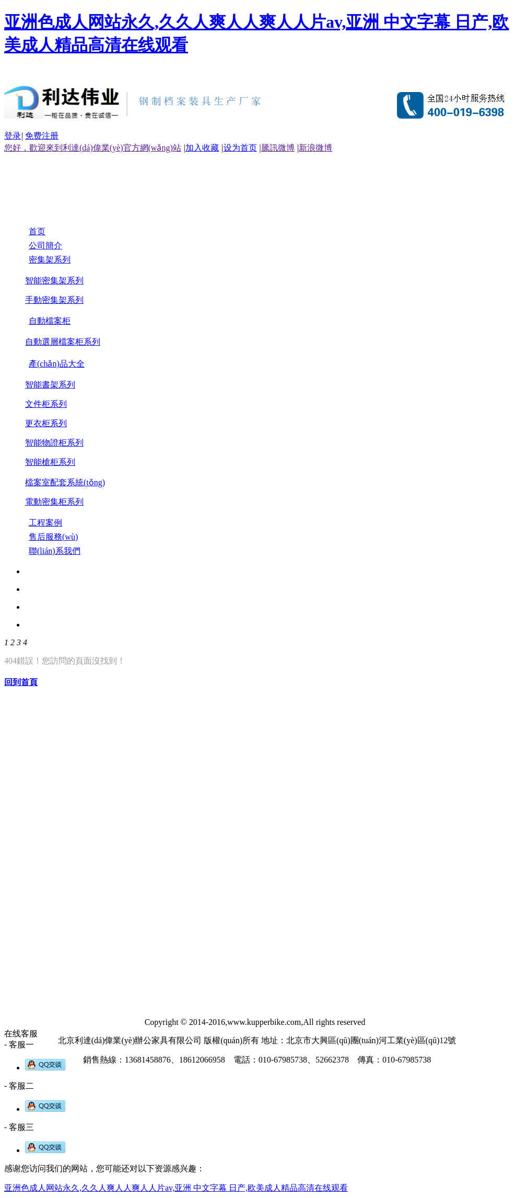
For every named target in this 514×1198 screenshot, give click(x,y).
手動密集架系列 (54, 299)
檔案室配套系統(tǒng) (65, 482)
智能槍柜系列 (50, 462)
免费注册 (42, 135)
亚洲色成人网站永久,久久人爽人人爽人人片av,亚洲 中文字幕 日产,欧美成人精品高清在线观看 (176, 1187)
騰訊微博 (278, 147)
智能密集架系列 (54, 280)
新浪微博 (315, 147)
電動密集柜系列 (54, 501)
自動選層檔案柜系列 (62, 341)
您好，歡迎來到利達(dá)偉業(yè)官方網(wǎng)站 (92, 147)
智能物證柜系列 (54, 442)
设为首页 (240, 147)
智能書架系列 (50, 384)
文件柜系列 (46, 404)
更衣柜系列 (46, 423)
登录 (12, 135)
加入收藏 (202, 147)
